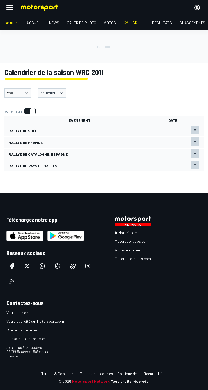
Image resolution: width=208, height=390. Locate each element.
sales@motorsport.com (26, 338)
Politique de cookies (96, 373)
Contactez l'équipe (21, 330)
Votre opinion (17, 312)
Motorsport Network (91, 381)
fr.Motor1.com (126, 232)
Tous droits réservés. (130, 381)
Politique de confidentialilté (139, 373)
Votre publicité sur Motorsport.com (35, 321)
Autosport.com (127, 250)
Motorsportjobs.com (132, 241)
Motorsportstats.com (133, 258)
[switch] (19, 111)
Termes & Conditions (58, 373)
